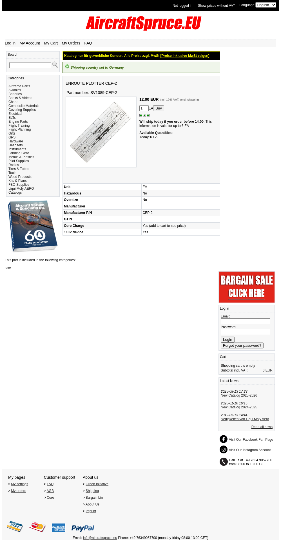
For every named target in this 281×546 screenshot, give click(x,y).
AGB (50, 491)
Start (8, 268)
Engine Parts (18, 122)
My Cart (51, 43)
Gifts (11, 133)
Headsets (15, 145)
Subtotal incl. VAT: (234, 370)
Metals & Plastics (21, 157)
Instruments (17, 149)
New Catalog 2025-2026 (239, 395)
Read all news (262, 427)
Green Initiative (97, 484)
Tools (12, 173)
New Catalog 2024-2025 (239, 407)
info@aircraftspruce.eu (100, 538)
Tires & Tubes (18, 169)
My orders (18, 491)
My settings (19, 484)
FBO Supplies (18, 185)
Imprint (91, 511)
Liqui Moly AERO (21, 189)
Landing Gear (18, 153)
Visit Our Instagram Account (250, 450)
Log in (10, 43)
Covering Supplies (22, 110)
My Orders (71, 43)
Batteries (15, 94)
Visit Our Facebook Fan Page (251, 440)
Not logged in (183, 6)
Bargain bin (94, 498)
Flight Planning (19, 129)
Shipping (92, 491)
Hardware (15, 141)
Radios (13, 165)
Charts (13, 102)
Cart (223, 357)
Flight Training (19, 125)
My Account (30, 43)
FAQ (88, 43)
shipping (193, 99)
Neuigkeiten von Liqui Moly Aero (245, 419)
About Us (92, 504)
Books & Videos (20, 98)
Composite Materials (23, 106)
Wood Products (20, 177)
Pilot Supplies (18, 161)
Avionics (14, 90)
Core (50, 498)
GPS (11, 137)
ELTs (12, 118)
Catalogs (15, 192)
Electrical (15, 114)
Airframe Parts (19, 86)
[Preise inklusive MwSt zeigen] (184, 56)
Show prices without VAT (216, 6)
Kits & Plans (17, 181)
